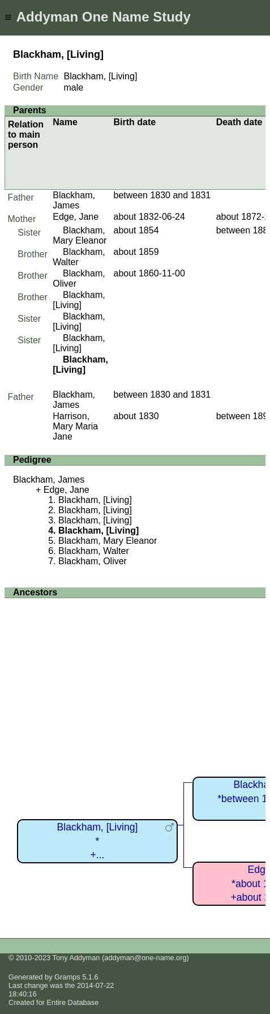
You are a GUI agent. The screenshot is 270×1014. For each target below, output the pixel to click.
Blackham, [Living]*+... (97, 840)
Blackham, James (74, 200)
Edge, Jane (75, 216)
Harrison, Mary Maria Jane (75, 426)
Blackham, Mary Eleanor (79, 235)
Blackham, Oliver (92, 561)
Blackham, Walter (93, 551)
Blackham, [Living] (79, 300)
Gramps (67, 977)
